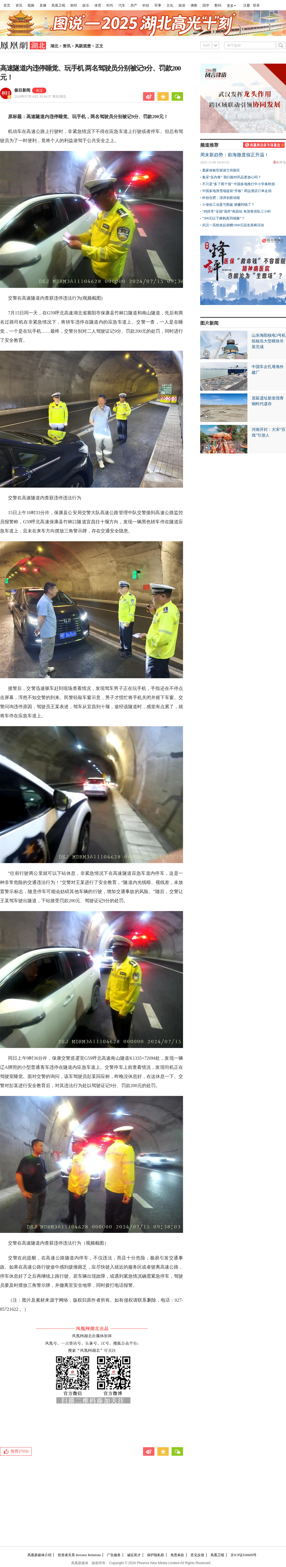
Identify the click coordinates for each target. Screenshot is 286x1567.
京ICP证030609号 (244, 1555)
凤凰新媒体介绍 (39, 1555)
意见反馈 (197, 1555)
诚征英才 (134, 1555)
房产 (133, 5)
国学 (205, 5)
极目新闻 (22, 90)
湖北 (54, 46)
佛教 (193, 5)
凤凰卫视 (58, 5)
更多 (230, 6)
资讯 (18, 5)
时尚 (109, 5)
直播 (42, 5)
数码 (217, 5)
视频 (30, 5)
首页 (6, 5)
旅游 (181, 5)
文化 (169, 5)
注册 (246, 5)
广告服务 (114, 1555)
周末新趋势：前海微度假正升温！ (234, 154)
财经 (73, 5)
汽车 (121, 5)
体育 (97, 5)
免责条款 (177, 1555)
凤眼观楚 (83, 46)
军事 (157, 5)
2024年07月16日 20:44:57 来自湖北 (40, 96)
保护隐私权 (155, 1555)
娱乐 (85, 5)
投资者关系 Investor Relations (79, 1555)
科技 (145, 5)
